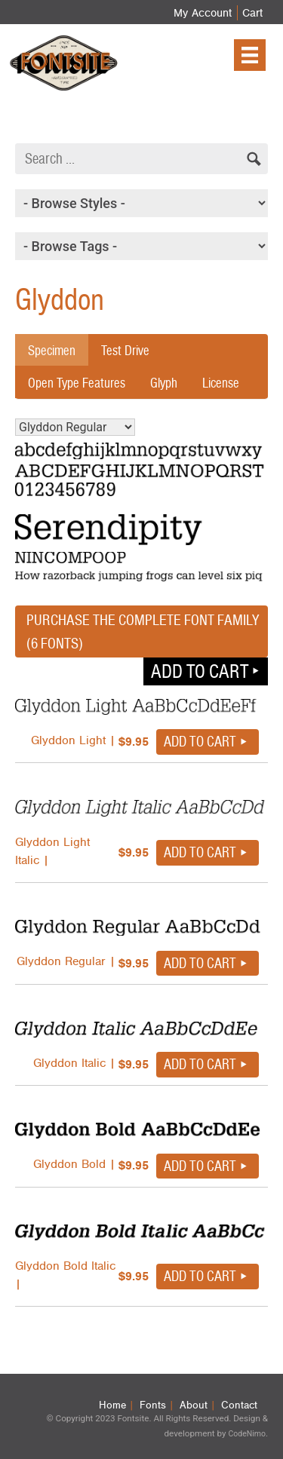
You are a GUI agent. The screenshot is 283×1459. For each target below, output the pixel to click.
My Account (203, 13)
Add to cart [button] (199, 671)
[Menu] (250, 55)
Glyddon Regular (75, 427)
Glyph (163, 383)
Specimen (51, 350)
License (220, 383)
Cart (252, 13)
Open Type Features (76, 383)
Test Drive (125, 350)
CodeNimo (246, 1434)
